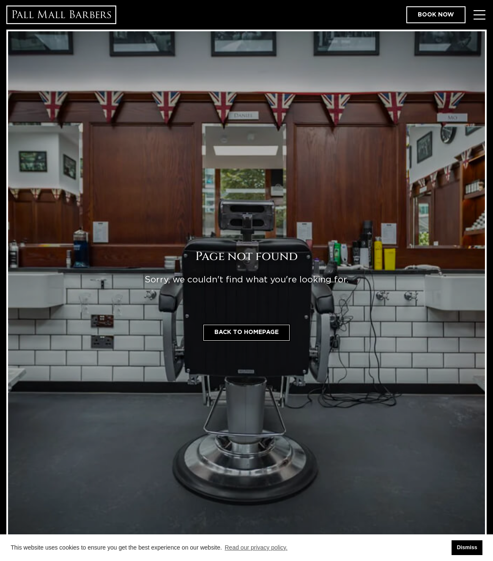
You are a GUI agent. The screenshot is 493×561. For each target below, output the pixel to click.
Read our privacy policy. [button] (256, 547)
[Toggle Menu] (479, 15)
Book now (436, 15)
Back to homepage (246, 332)
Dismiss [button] (467, 547)
